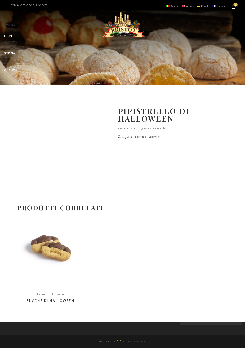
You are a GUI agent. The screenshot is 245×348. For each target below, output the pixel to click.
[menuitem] (172, 5)
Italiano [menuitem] (174, 5)
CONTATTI (42, 5)
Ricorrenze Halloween (146, 137)
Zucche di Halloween (50, 300)
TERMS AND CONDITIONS (23, 5)
